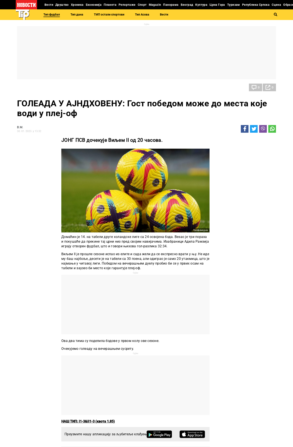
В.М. (20, 127)
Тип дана (76, 14)
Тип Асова (142, 14)
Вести (164, 14)
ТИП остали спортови (109, 14)
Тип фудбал (51, 14)
